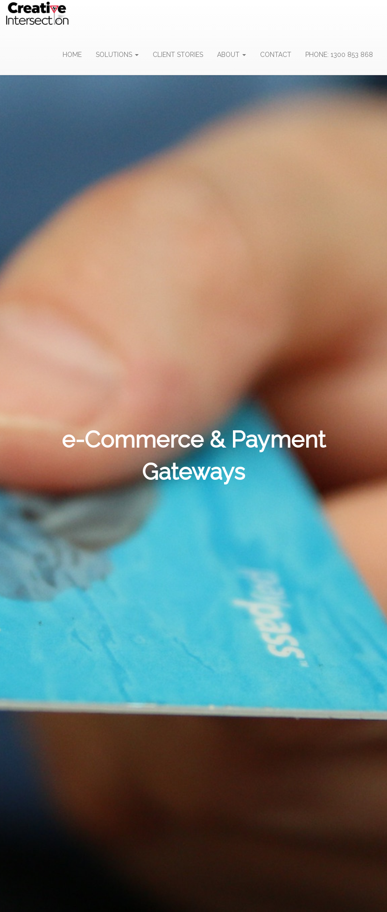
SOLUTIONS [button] (117, 54)
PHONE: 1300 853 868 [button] (339, 54)
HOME (72, 54)
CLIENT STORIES (178, 54)
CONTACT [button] (275, 54)
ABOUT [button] (231, 54)
